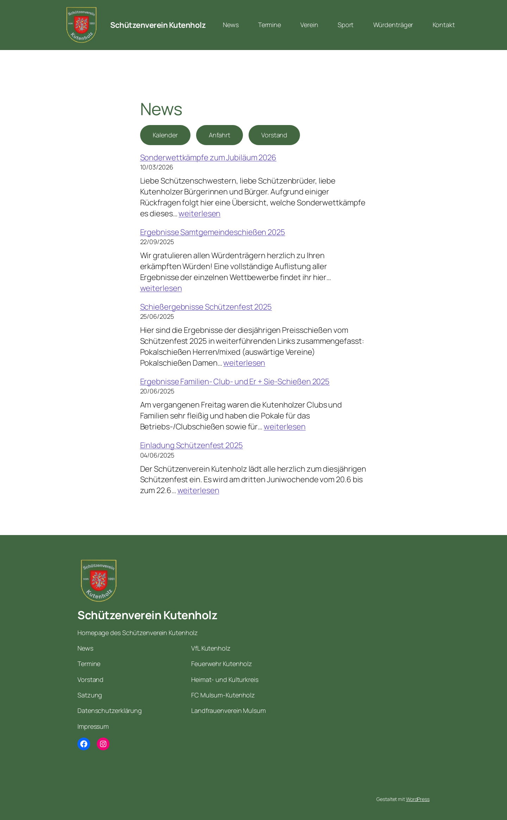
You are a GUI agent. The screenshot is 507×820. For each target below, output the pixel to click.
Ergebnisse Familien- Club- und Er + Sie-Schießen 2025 (235, 381)
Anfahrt (219, 135)
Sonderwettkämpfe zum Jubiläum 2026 (208, 157)
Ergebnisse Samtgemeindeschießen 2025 (212, 232)
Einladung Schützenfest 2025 (191, 445)
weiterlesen (199, 213)
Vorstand (274, 135)
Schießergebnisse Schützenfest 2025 (206, 307)
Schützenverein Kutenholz (158, 25)
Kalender (165, 135)
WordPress (418, 799)
